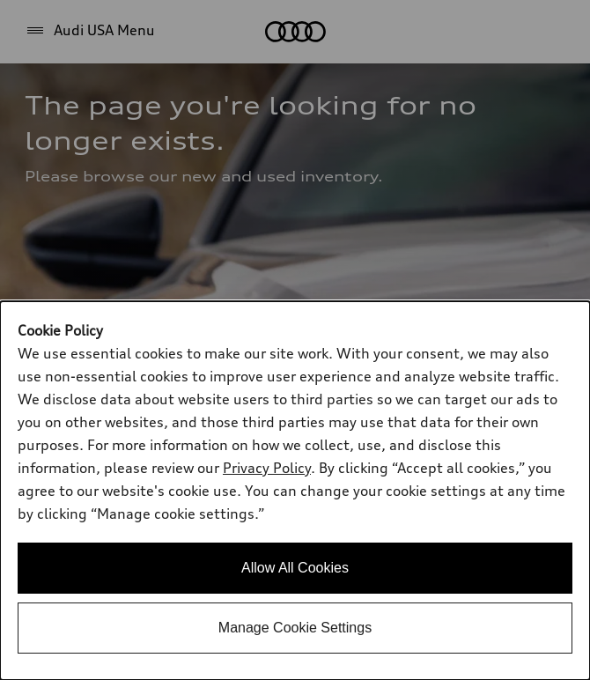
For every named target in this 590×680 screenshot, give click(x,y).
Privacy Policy (267, 468)
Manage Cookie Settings (295, 627)
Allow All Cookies (295, 567)
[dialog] (295, 490)
